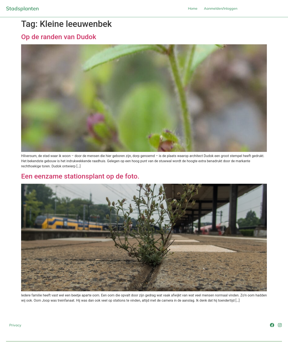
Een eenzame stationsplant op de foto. (80, 176)
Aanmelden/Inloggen (220, 8)
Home (192, 8)
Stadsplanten (22, 8)
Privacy (15, 325)
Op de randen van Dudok (58, 37)
